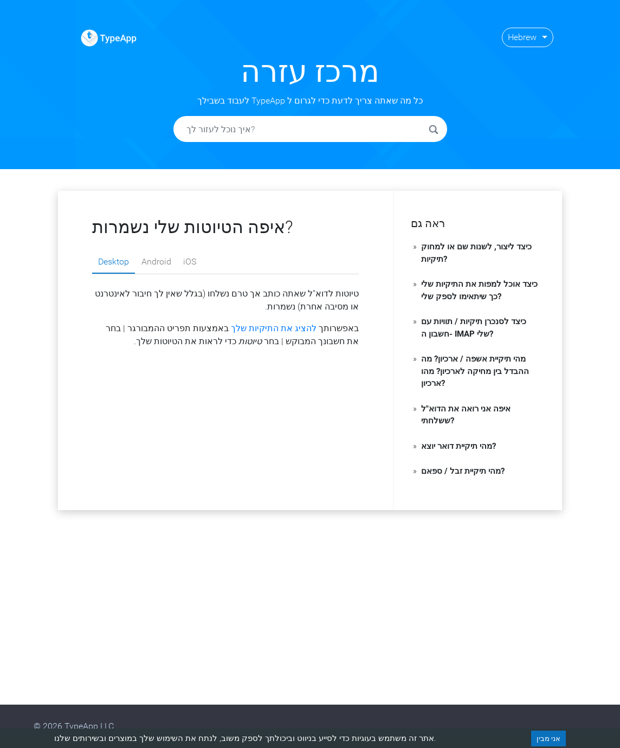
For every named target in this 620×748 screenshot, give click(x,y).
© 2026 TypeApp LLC (74, 726)
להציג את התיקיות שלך (274, 328)
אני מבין (548, 738)
